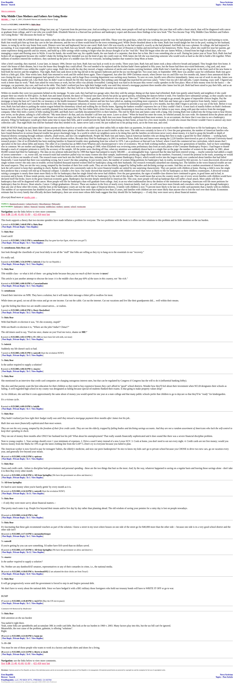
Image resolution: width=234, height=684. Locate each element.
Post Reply (7, 227)
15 (2, 550)
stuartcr (36, 369)
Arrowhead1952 (41, 571)
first (3, 214)
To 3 (28, 355)
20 (2, 652)
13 (2, 515)
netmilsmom (38, 240)
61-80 (27, 214)
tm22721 (38, 601)
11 (2, 475)
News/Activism (226, 2)
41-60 (20, 214)
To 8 (28, 574)
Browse (4, 5)
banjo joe (38, 636)
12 (2, 491)
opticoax (38, 456)
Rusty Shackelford (41, 310)
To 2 (28, 264)
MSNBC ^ (5, 19)
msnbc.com (29, 197)
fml (35, 515)
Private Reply (19, 227)
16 (2, 571)
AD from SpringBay (43, 475)
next (44, 214)
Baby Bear (38, 224)
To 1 (28, 243)
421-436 (37, 214)
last (48, 214)
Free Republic (7, 2)
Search (12, 5)
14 (2, 534)
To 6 (28, 654)
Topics (218, 5)
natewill (36, 353)
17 (2, 601)
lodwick (36, 262)
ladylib (36, 406)
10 (2, 456)
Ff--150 (36, 337)
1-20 (8, 214)
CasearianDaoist (40, 283)
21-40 (14, 214)
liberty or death (41, 652)
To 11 (28, 493)
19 (2, 636)
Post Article (228, 5)
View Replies (32, 227)
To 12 (28, 552)
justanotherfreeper (42, 534)
